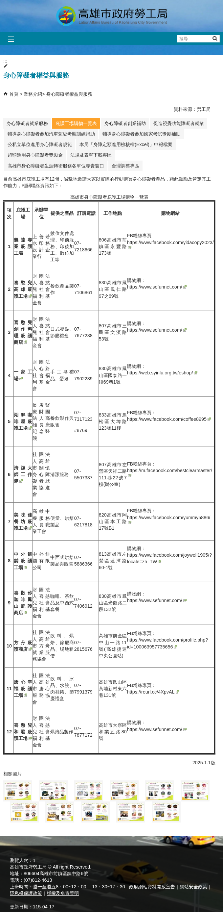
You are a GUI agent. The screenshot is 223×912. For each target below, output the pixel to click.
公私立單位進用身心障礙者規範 (40, 144)
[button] (215, 38)
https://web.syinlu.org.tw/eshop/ (162, 372)
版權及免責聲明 (63, 893)
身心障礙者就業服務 (27, 123)
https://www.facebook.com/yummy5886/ (169, 519)
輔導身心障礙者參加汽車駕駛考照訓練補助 (51, 134)
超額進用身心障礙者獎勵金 (35, 155)
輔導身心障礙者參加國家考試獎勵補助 (141, 134)
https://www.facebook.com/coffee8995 (169, 419)
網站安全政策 (193, 886)
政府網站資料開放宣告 (152, 886)
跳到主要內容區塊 (3, 3)
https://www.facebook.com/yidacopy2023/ (170, 244)
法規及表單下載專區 (91, 155)
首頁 (13, 94)
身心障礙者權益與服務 (69, 94)
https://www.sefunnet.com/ (157, 287)
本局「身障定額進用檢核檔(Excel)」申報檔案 (125, 144)
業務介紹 (33, 94)
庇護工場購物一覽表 (76, 123)
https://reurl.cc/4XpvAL (153, 692)
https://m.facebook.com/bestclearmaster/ (169, 472)
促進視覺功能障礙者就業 (178, 123)
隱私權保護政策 (26, 893)
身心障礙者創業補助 (125, 123)
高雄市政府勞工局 (111, 16)
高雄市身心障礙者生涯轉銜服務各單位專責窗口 (56, 165)
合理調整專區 (125, 165)
